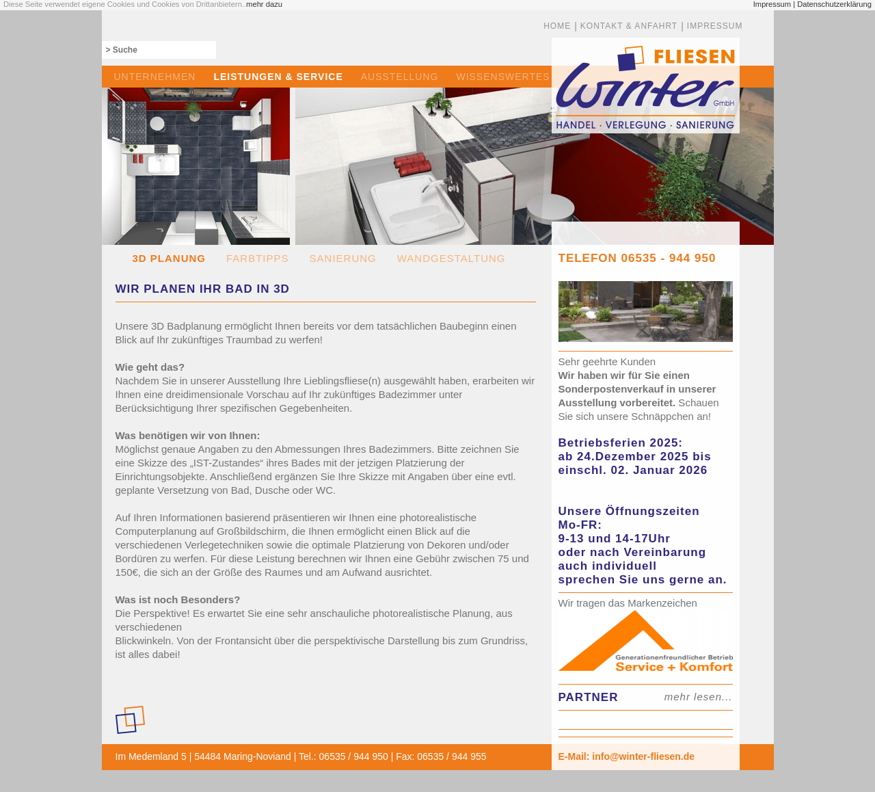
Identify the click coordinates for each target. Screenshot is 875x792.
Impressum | (774, 4)
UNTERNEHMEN (155, 76)
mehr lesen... (698, 696)
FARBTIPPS (257, 258)
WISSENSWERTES (503, 76)
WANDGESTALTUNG (451, 258)
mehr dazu (264, 4)
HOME (557, 26)
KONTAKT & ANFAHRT (628, 26)
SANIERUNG (343, 258)
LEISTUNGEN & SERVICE (277, 76)
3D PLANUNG (169, 258)
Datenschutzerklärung (834, 4)
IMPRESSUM (715, 26)
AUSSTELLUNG (400, 76)
